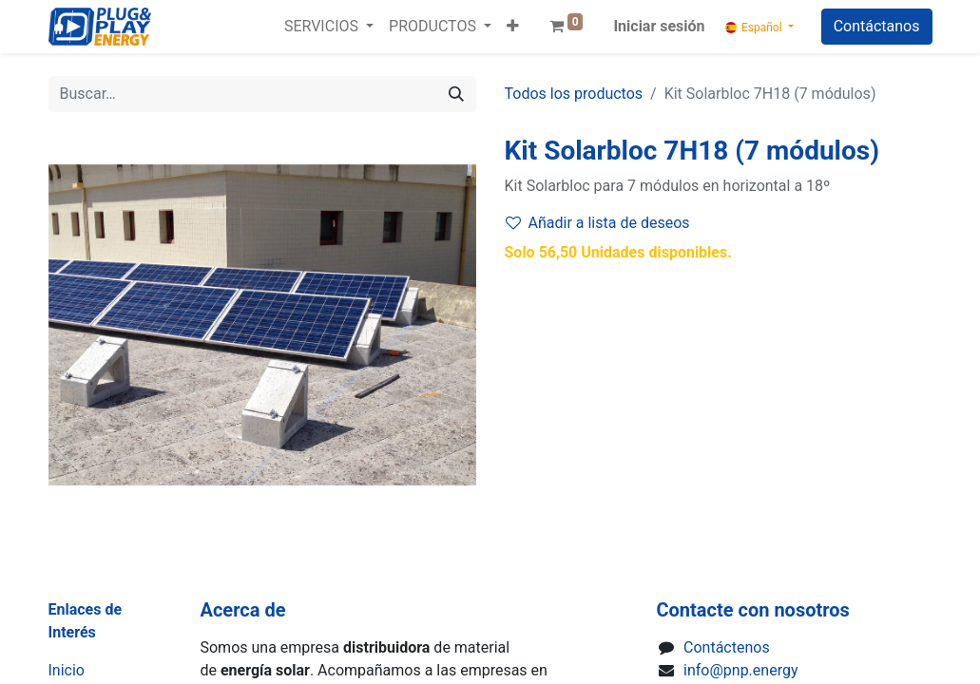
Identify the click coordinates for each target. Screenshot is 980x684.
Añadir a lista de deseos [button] (598, 223)
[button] (513, 27)
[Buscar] (456, 94)
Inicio (66, 670)
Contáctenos (726, 647)
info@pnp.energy (740, 670)
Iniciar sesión (658, 26)
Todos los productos (574, 94)
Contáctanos (877, 26)
